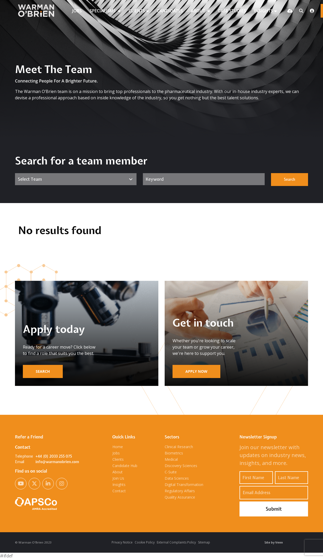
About (117, 471)
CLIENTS (136, 11)
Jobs (116, 453)
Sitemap (204, 542)
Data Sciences (177, 478)
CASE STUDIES (232, 11)
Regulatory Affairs (180, 490)
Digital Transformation (184, 484)
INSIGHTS (263, 11)
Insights (119, 484)
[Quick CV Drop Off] (290, 11)
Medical (171, 459)
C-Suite (171, 471)
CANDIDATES (170, 11)
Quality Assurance (180, 497)
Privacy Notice (122, 542)
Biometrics (174, 453)
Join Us (118, 478)
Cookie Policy (145, 542)
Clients (118, 459)
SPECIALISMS (103, 11)
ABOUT (198, 11)
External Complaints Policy (176, 542)
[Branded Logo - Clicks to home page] (38, 10)
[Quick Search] (301, 11)
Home (117, 446)
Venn (279, 542)
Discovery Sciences (181, 465)
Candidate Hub (124, 465)
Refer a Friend (29, 437)
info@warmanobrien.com (57, 461)
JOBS (77, 11)
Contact (119, 490)
